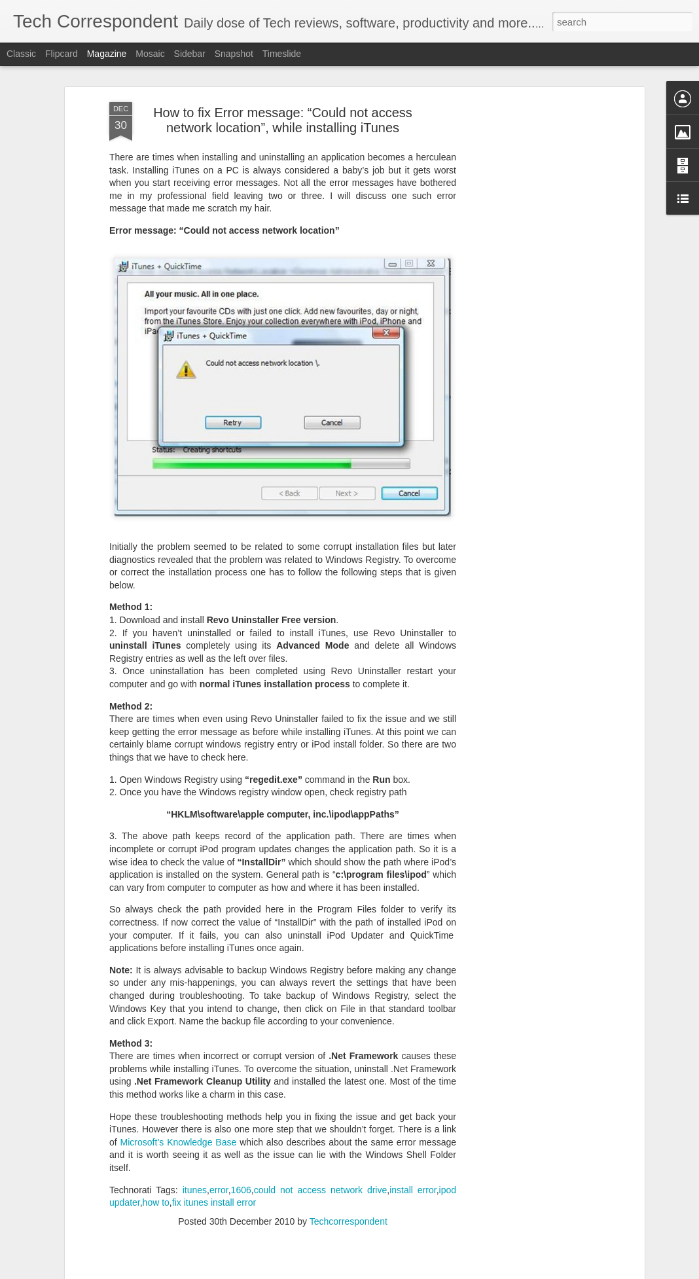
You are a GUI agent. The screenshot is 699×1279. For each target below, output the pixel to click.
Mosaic (149, 53)
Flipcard (61, 53)
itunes (195, 1132)
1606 (241, 1132)
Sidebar (190, 53)
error (218, 1132)
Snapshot (234, 53)
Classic (21, 53)
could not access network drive (320, 1132)
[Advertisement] (528, 251)
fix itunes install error (214, 1145)
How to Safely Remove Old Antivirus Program (176, 1264)
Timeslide (281, 53)
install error (413, 1132)
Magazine (107, 53)
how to (156, 1145)
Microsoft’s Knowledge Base (178, 1085)
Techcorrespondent (348, 1164)
